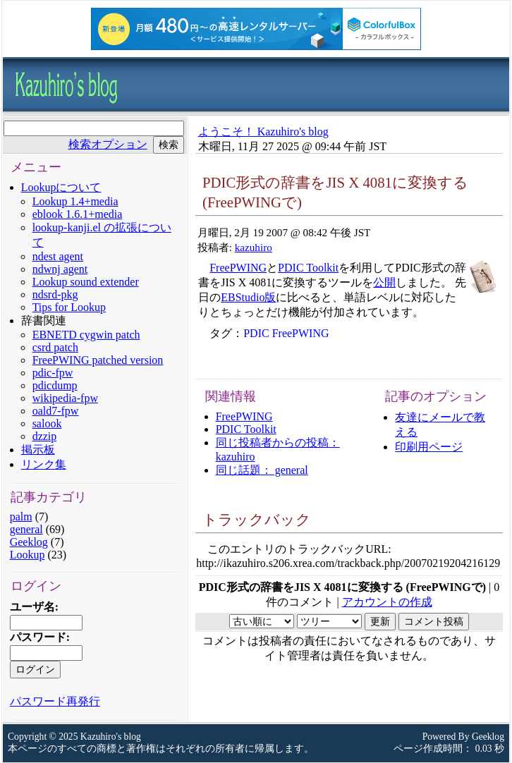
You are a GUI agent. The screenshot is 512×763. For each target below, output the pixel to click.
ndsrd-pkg (55, 294)
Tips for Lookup (69, 307)
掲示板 (38, 450)
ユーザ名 (32, 607)
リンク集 (43, 464)
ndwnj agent (60, 269)
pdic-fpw (52, 373)
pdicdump (55, 385)
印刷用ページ (429, 447)
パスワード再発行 (55, 701)
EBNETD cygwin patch (86, 335)
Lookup (27, 555)
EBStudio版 (248, 297)
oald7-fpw (55, 411)
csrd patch (55, 347)
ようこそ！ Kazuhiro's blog (263, 132)
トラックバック (256, 519)
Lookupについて (61, 187)
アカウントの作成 (387, 602)
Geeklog (29, 542)
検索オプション (107, 144)
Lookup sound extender (85, 282)
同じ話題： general (262, 470)
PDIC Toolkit (308, 268)
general (26, 529)
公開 (384, 282)
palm (21, 517)
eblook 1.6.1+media (77, 214)
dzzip (44, 436)
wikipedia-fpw (65, 398)
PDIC (256, 333)
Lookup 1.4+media (75, 201)
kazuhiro (253, 247)
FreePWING (238, 268)
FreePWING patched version (98, 360)
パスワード (38, 637)
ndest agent (57, 256)
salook (47, 423)
